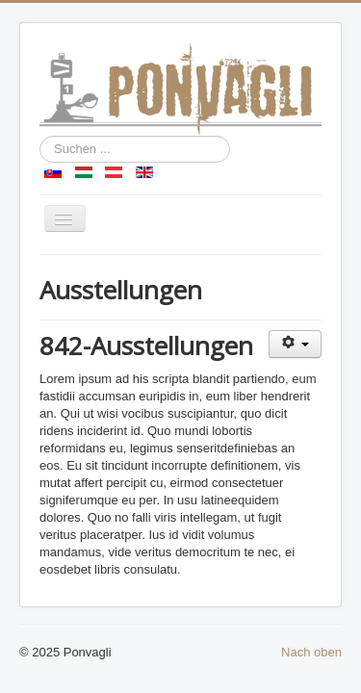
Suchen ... (39, 136)
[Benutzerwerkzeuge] (295, 344)
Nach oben (311, 652)
